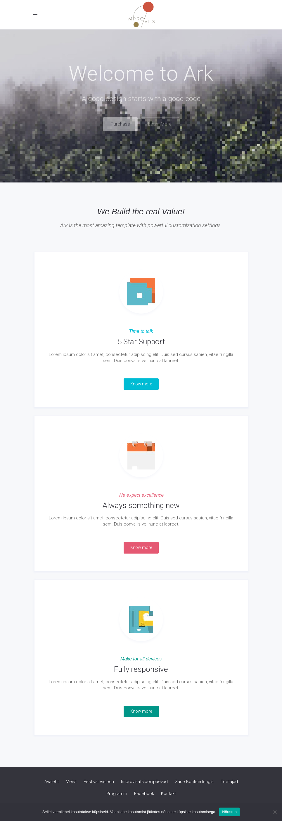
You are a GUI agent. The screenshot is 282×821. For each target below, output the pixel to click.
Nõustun (229, 812)
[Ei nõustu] (275, 812)
